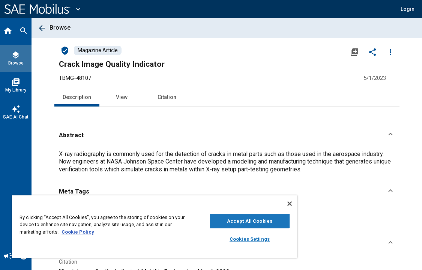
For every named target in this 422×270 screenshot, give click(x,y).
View (122, 97)
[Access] (64, 50)
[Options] (390, 51)
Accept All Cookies (215, 221)
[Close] (249, 203)
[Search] (24, 31)
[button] (227, 135)
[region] (134, 226)
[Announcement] (8, 256)
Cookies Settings (215, 239)
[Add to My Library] (354, 51)
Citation (167, 97)
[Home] (8, 31)
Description (77, 97)
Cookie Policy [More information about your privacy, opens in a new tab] (130, 232)
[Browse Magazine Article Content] (98, 50)
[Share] (372, 51)
